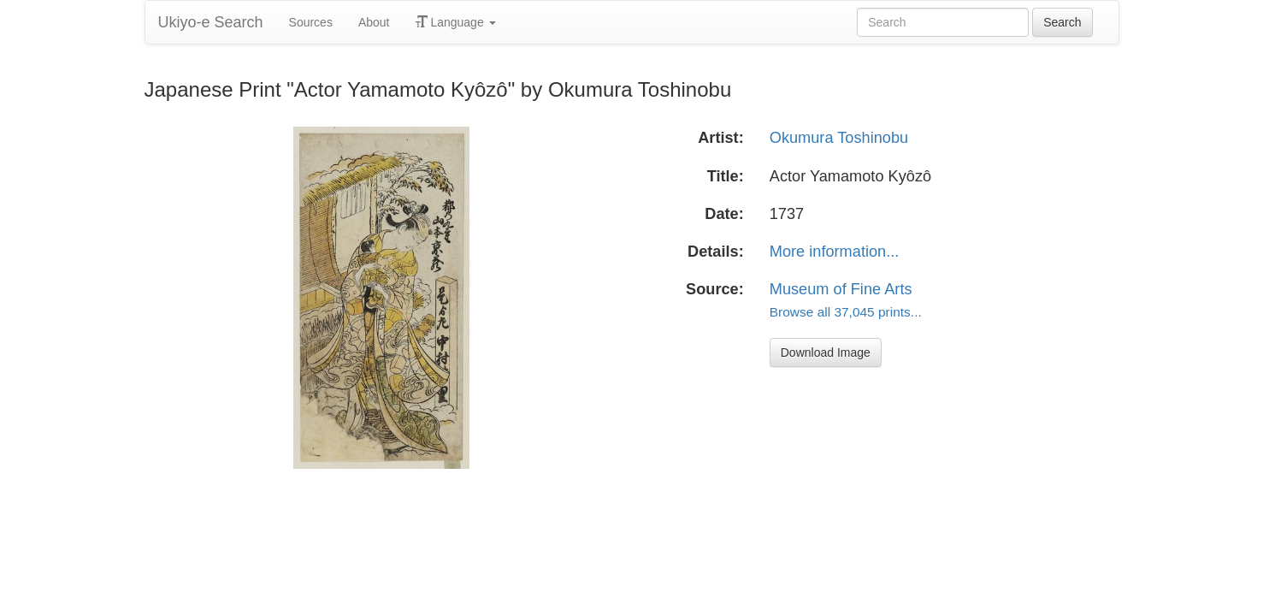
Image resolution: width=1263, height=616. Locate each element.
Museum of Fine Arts (841, 289)
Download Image (826, 352)
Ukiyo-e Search (210, 22)
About (374, 22)
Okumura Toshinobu (839, 137)
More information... (835, 251)
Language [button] (456, 22)
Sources (311, 22)
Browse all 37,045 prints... (846, 312)
